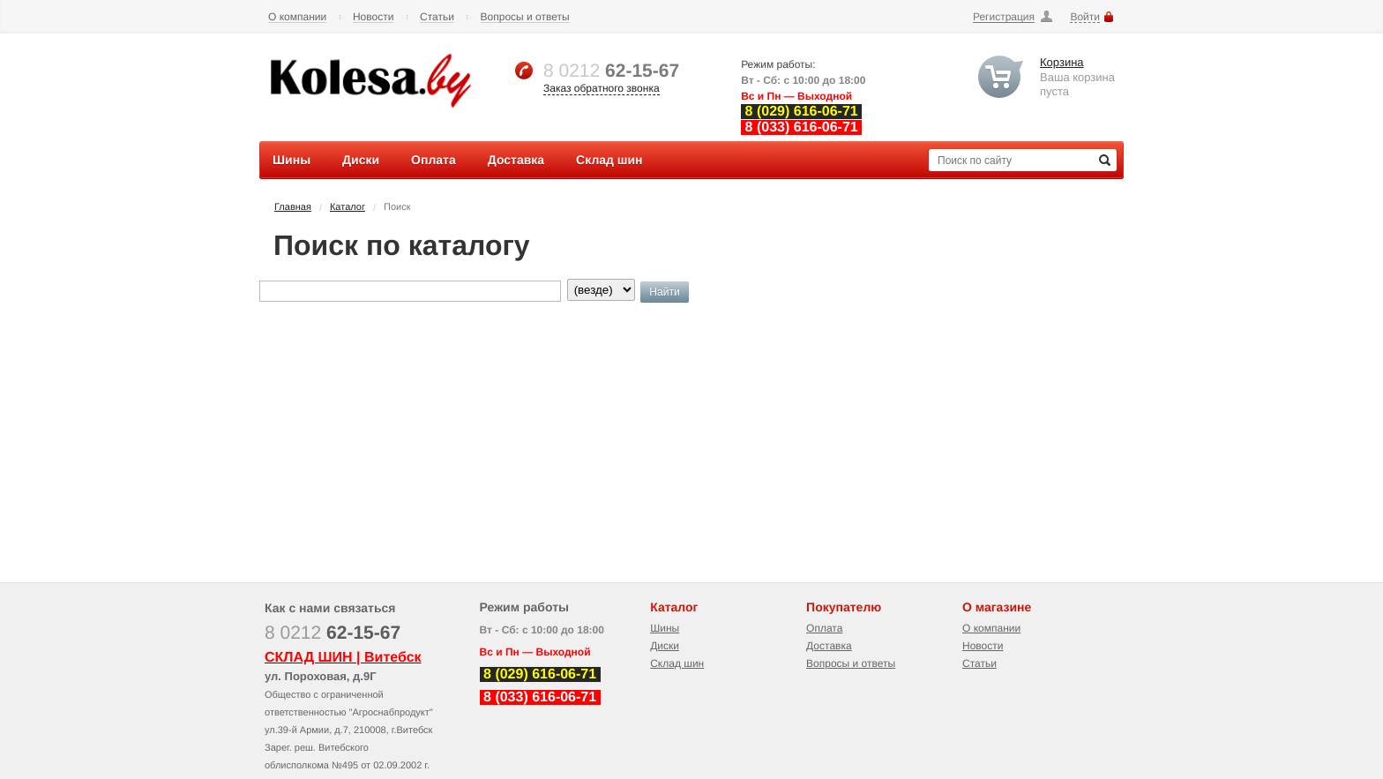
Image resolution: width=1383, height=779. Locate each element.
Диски (664, 646)
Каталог (347, 207)
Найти (664, 292)
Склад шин (677, 663)
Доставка (829, 646)
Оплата (824, 628)
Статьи (437, 17)
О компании (297, 17)
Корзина (1062, 62)
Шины (664, 628)
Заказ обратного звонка (601, 88)
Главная (292, 207)
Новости (373, 17)
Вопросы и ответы (525, 17)
